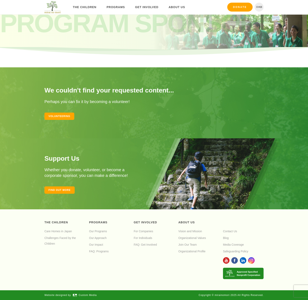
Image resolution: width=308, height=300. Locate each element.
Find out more (59, 190)
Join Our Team (187, 244)
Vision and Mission (190, 231)
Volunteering (59, 116)
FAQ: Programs (99, 251)
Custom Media (85, 295)
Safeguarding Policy (235, 251)
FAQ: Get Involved (145, 244)
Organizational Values (192, 238)
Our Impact (96, 244)
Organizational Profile (192, 251)
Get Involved (146, 7)
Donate (240, 7)
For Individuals (143, 238)
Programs (116, 7)
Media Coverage (233, 244)
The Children (84, 7)
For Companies (143, 231)
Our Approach (98, 238)
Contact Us (230, 231)
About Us (177, 7)
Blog (226, 238)
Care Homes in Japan (58, 231)
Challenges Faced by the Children (60, 240)
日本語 (259, 7)
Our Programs (98, 231)
